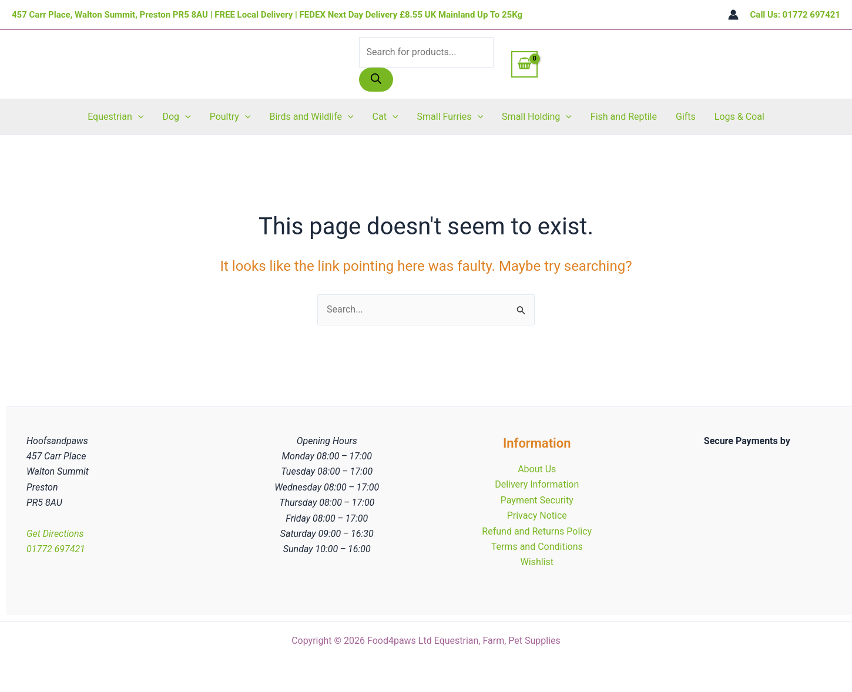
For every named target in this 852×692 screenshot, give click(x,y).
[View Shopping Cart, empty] (524, 64)
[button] (138, 117)
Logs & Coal (739, 116)
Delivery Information (537, 484)
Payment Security (537, 500)
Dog (176, 117)
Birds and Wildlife (311, 117)
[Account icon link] (733, 14)
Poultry (230, 117)
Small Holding (537, 117)
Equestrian (115, 117)
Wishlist (537, 561)
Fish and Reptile (624, 116)
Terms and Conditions (537, 546)
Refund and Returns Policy (537, 531)
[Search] (376, 80)
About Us (537, 469)
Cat (385, 117)
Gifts (686, 116)
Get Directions (55, 533)
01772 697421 (55, 549)
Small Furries (450, 117)
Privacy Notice (537, 515)
